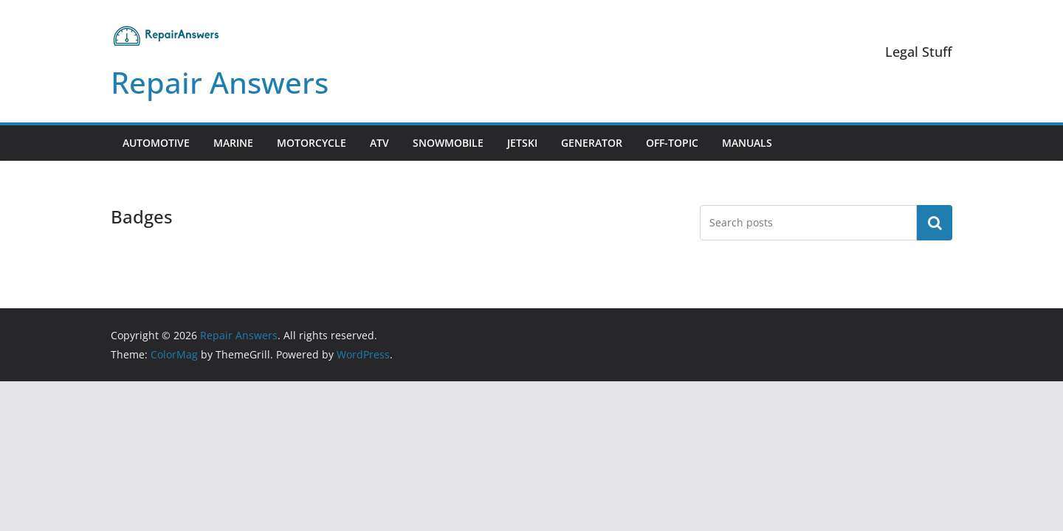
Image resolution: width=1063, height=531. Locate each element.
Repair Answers (219, 82)
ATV (379, 143)
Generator (591, 143)
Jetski (522, 143)
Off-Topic (672, 143)
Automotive (156, 143)
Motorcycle (311, 143)
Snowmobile (448, 143)
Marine (233, 143)
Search (934, 223)
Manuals (747, 143)
